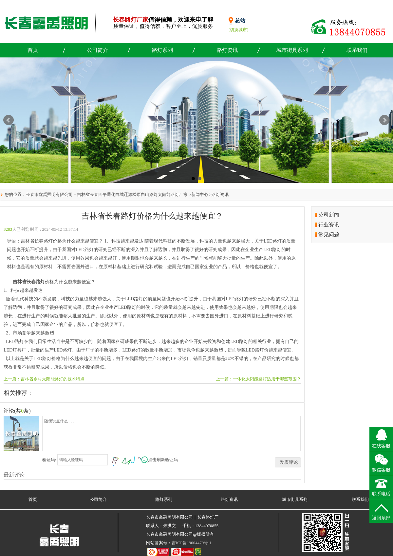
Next (384, 120)
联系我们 (356, 50)
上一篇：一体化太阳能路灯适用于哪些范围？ (258, 378)
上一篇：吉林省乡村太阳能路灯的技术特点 (44, 378)
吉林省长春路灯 (29, 281)
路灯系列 (162, 50)
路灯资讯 (227, 50)
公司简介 (97, 50)
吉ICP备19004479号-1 (192, 542)
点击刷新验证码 (163, 459)
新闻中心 (199, 194)
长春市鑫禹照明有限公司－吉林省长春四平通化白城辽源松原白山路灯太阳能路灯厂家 (107, 194)
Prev (8, 120)
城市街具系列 (292, 50)
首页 (33, 50)
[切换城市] (239, 29)
